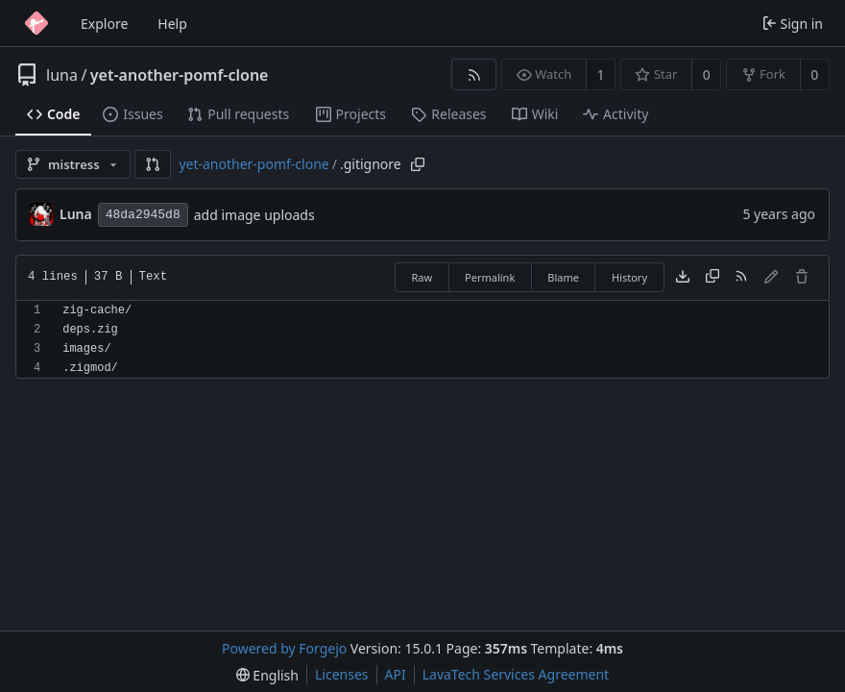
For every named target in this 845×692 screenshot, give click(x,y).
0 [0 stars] (707, 74)
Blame (563, 277)
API (395, 674)
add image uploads (254, 215)
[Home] (36, 23)
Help (172, 23)
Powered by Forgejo (284, 648)
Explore (104, 23)
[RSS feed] (473, 74)
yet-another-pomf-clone (179, 75)
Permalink (490, 277)
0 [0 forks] (814, 74)
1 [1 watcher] (601, 74)
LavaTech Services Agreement (515, 674)
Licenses (342, 674)
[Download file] (682, 277)
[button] (152, 164)
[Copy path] (417, 164)
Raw (421, 277)
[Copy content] (712, 277)
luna (62, 75)
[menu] (267, 675)
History (629, 277)
